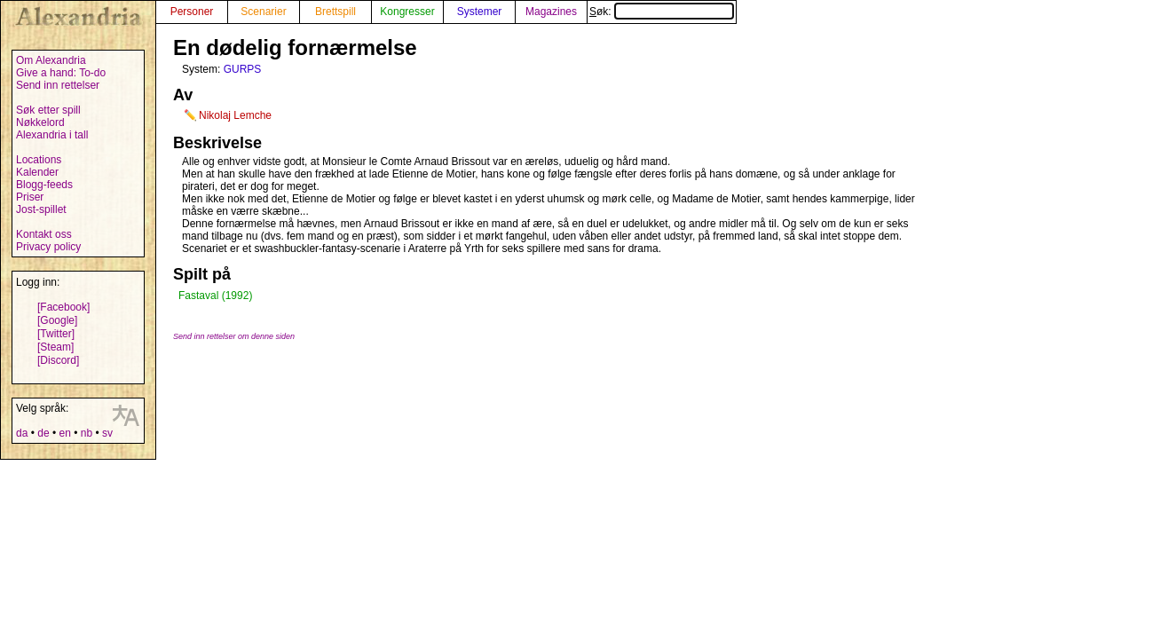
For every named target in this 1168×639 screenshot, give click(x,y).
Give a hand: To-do (61, 73)
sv (107, 433)
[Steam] (55, 347)
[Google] (57, 320)
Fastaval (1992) (215, 295)
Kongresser (407, 11)
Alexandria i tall (52, 135)
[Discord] (58, 360)
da (22, 433)
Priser (29, 197)
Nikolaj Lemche (235, 115)
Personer (192, 11)
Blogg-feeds (44, 184)
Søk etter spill (48, 110)
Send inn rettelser (57, 85)
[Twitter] (56, 333)
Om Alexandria (51, 60)
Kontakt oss (44, 234)
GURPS (243, 69)
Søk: (661, 11)
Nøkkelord (40, 122)
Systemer (479, 11)
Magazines (551, 11)
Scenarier (263, 11)
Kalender (37, 172)
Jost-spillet (41, 209)
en (64, 433)
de (43, 433)
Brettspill (335, 11)
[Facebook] (63, 307)
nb (86, 433)
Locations (38, 160)
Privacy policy (48, 247)
